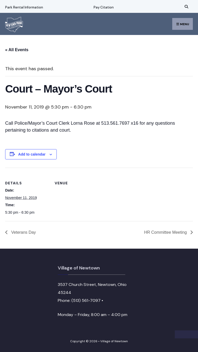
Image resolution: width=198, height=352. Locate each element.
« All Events (16, 50)
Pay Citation (103, 7)
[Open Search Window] (185, 6)
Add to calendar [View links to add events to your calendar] (32, 154)
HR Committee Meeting (166, 232)
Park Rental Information (24, 7)
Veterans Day (23, 232)
